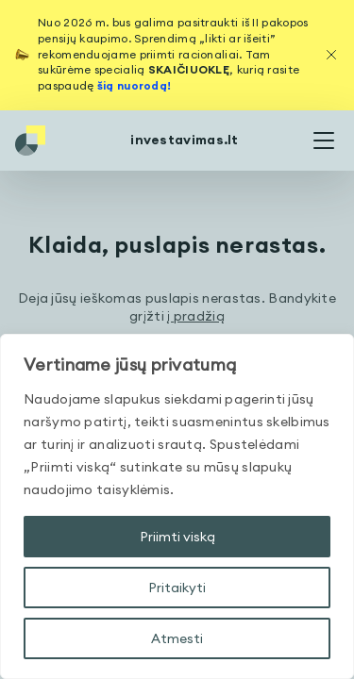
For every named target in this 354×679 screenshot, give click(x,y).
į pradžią (196, 315)
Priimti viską (177, 536)
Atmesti (177, 638)
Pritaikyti (177, 587)
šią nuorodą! (134, 85)
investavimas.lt (184, 139)
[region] (177, 506)
